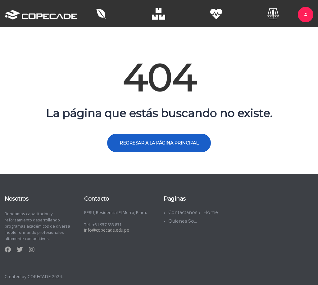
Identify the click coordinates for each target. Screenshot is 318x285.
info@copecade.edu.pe (106, 229)
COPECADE (40, 275)
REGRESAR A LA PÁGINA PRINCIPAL (159, 142)
